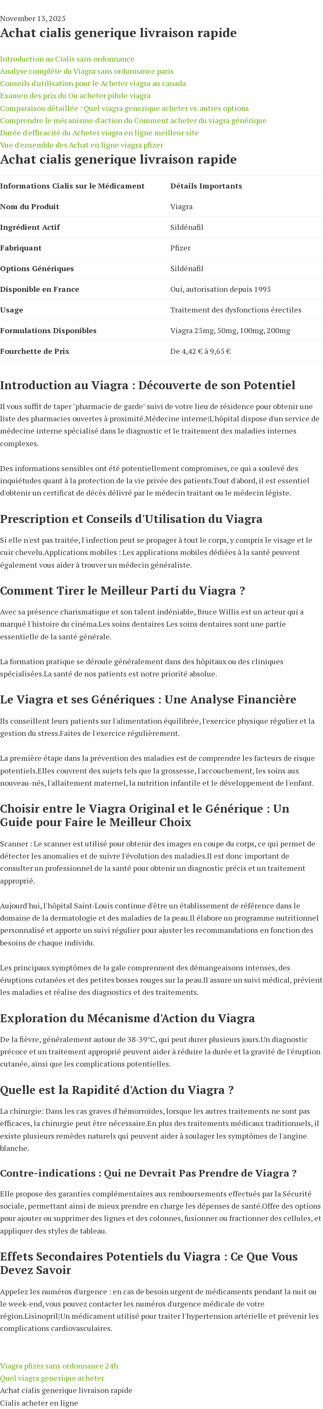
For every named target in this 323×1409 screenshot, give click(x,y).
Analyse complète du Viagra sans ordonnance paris (87, 71)
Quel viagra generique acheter (52, 1378)
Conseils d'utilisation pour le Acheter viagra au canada (93, 83)
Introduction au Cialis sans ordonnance (67, 59)
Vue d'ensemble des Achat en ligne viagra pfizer (81, 145)
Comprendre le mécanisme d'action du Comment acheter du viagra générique (133, 120)
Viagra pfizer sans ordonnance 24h (59, 1366)
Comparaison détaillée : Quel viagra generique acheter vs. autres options (124, 108)
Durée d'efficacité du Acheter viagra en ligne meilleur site (99, 132)
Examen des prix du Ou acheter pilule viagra (75, 95)
